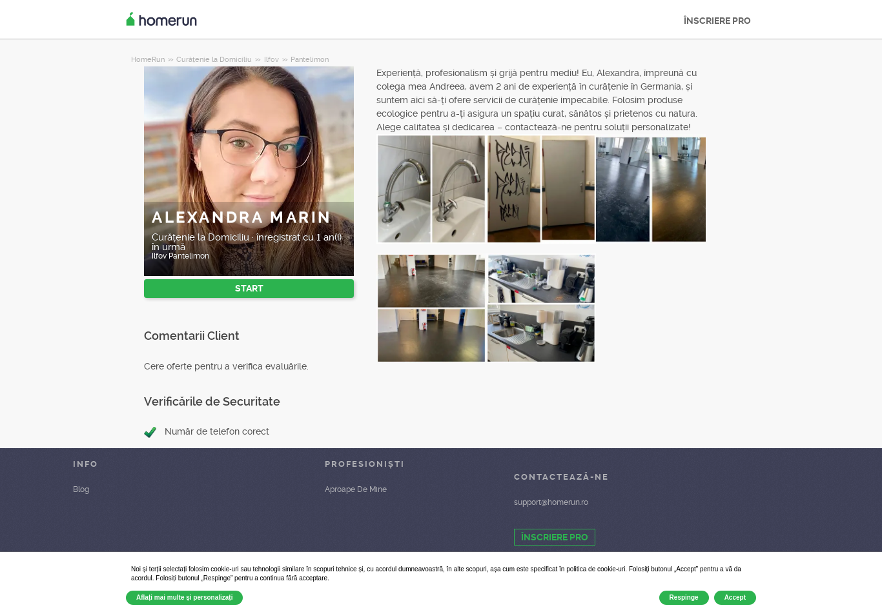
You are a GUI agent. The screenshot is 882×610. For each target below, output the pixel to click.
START (249, 288)
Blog (81, 489)
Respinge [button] (684, 597)
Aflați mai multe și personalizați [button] (184, 597)
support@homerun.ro (551, 502)
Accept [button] (735, 597)
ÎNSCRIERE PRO (717, 20)
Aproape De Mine (356, 489)
